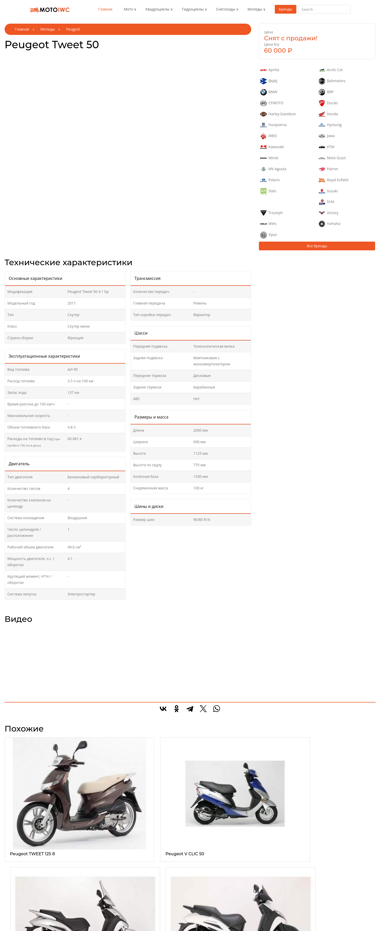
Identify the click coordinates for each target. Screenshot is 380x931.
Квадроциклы (157, 9)
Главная (105, 9)
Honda (328, 114)
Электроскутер (266, 884)
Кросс (16, 908)
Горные (199, 865)
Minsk (269, 158)
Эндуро (17, 865)
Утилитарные (204, 896)
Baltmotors (332, 81)
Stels (268, 191)
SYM (326, 202)
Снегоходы (225, 9)
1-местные (141, 865)
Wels (268, 224)
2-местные (141, 871)
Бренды (285, 9)
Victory (328, 213)
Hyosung (330, 125)
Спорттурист (21, 902)
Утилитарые (82, 865)
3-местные (141, 878)
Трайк (16, 884)
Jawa (327, 136)
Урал (268, 235)
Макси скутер (265, 865)
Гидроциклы (193, 9)
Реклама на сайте (330, 865)
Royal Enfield (333, 180)
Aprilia (269, 70)
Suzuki (328, 191)
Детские (200, 871)
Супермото (20, 915)
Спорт (16, 871)
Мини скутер (265, 871)
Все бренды (317, 245)
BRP (326, 92)
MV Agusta (273, 169)
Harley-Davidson (278, 114)
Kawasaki (272, 147)
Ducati (328, 103)
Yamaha (329, 224)
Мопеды (255, 9)
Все (14, 859)
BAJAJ (268, 81)
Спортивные (82, 871)
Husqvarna (273, 125)
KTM (326, 147)
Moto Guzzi (332, 158)
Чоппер (17, 878)
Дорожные (20, 896)
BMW (268, 92)
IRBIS (268, 136)
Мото (128, 9)
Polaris (270, 180)
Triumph (271, 213)
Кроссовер (202, 878)
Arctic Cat (331, 70)
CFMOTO (271, 103)
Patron (328, 169)
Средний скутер (267, 878)
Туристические (84, 878)
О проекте (324, 859)
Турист (16, 890)
